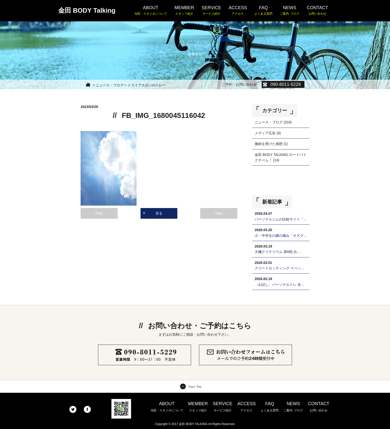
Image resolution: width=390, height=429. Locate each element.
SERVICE (211, 10)
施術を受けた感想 (269, 144)
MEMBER (184, 10)
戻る (158, 213)
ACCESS (238, 10)
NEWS (289, 10)
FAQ (263, 10)
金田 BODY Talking (86, 10)
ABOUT (150, 10)
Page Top (195, 386)
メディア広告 (265, 133)
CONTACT (317, 10)
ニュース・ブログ (269, 122)
